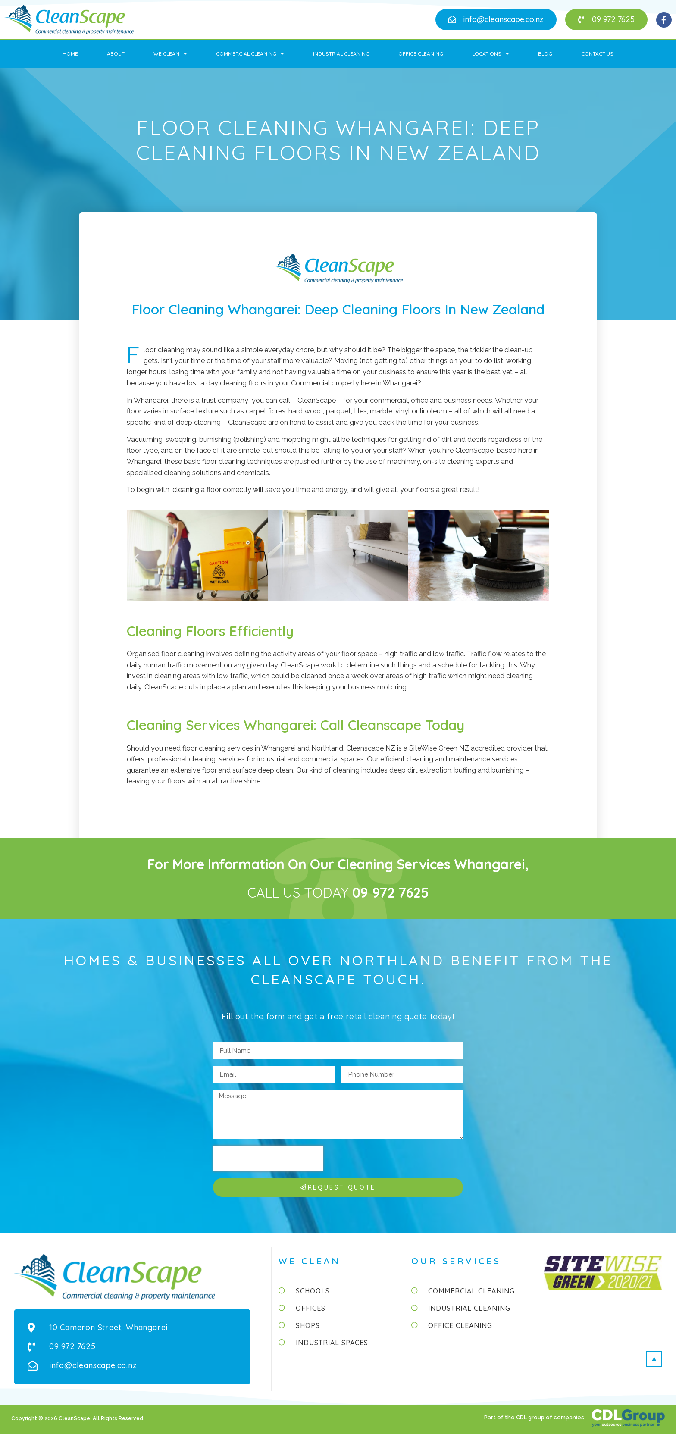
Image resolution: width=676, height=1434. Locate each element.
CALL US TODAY (338, 892)
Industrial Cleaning (341, 53)
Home (70, 53)
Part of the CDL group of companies (534, 1417)
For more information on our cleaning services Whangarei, (338, 864)
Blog (545, 53)
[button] (496, 19)
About (116, 53)
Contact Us (597, 53)
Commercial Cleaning (250, 54)
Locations (490, 54)
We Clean (170, 54)
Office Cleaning (420, 53)
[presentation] (268, 1158)
